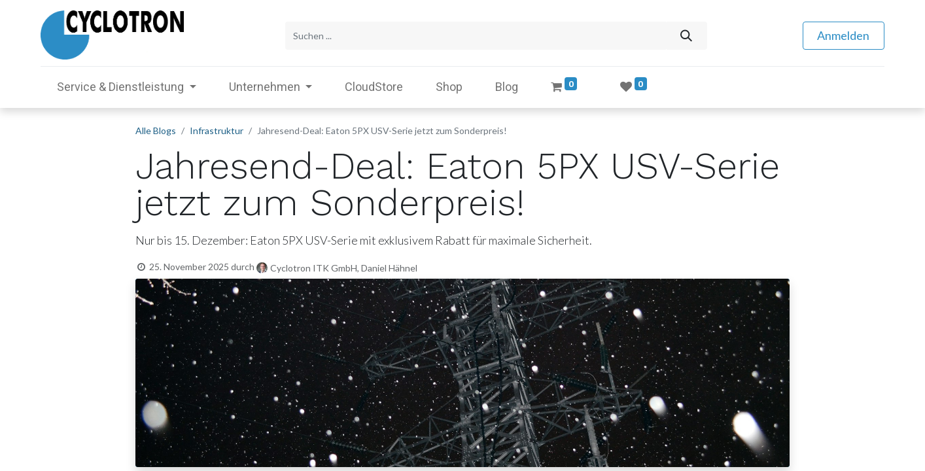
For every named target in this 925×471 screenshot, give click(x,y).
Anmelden (843, 34)
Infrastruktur (216, 129)
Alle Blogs (155, 129)
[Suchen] (686, 35)
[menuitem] (373, 85)
